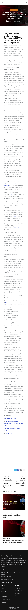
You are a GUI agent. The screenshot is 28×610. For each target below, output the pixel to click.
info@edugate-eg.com (7, 579)
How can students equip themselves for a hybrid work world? (12, 515)
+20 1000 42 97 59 (7, 582)
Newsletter (14, 9)
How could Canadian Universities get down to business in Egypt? (13, 541)
